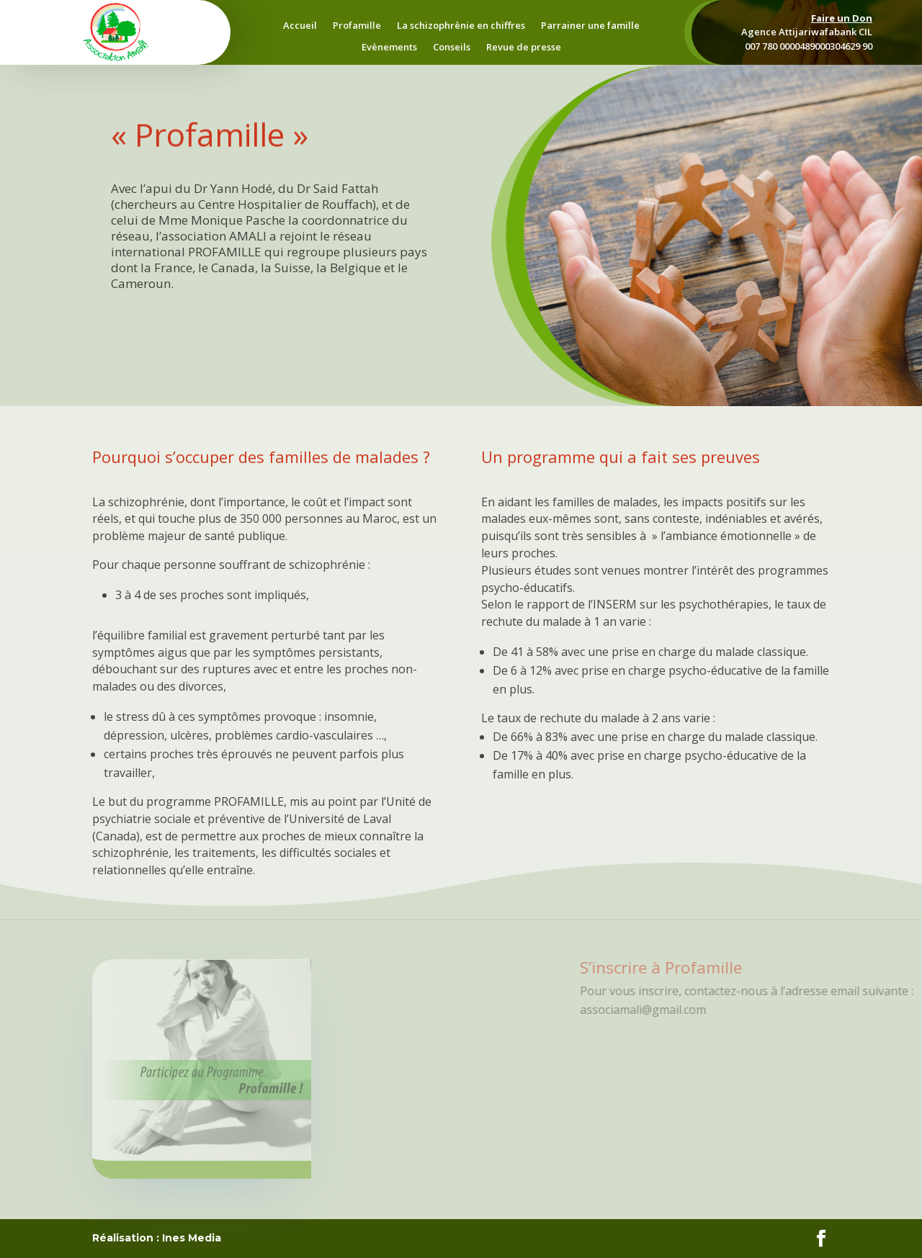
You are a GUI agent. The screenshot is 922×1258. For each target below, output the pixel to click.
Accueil (300, 26)
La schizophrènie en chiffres (461, 26)
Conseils (451, 47)
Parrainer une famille (590, 26)
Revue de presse (523, 47)
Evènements (389, 47)
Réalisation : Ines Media (156, 1237)
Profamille (357, 26)
